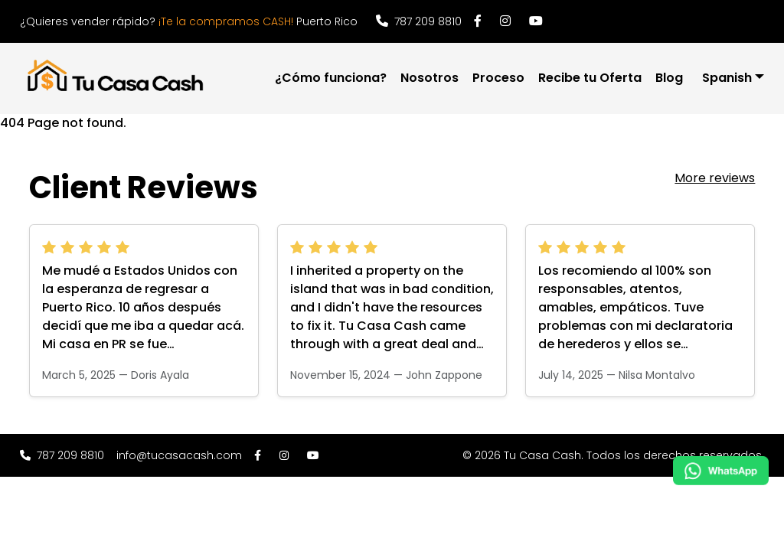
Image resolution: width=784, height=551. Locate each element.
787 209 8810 (419, 21)
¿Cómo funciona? (331, 77)
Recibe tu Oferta (590, 77)
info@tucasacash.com (179, 455)
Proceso (498, 77)
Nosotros (429, 77)
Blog (669, 77)
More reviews (715, 178)
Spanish (727, 77)
